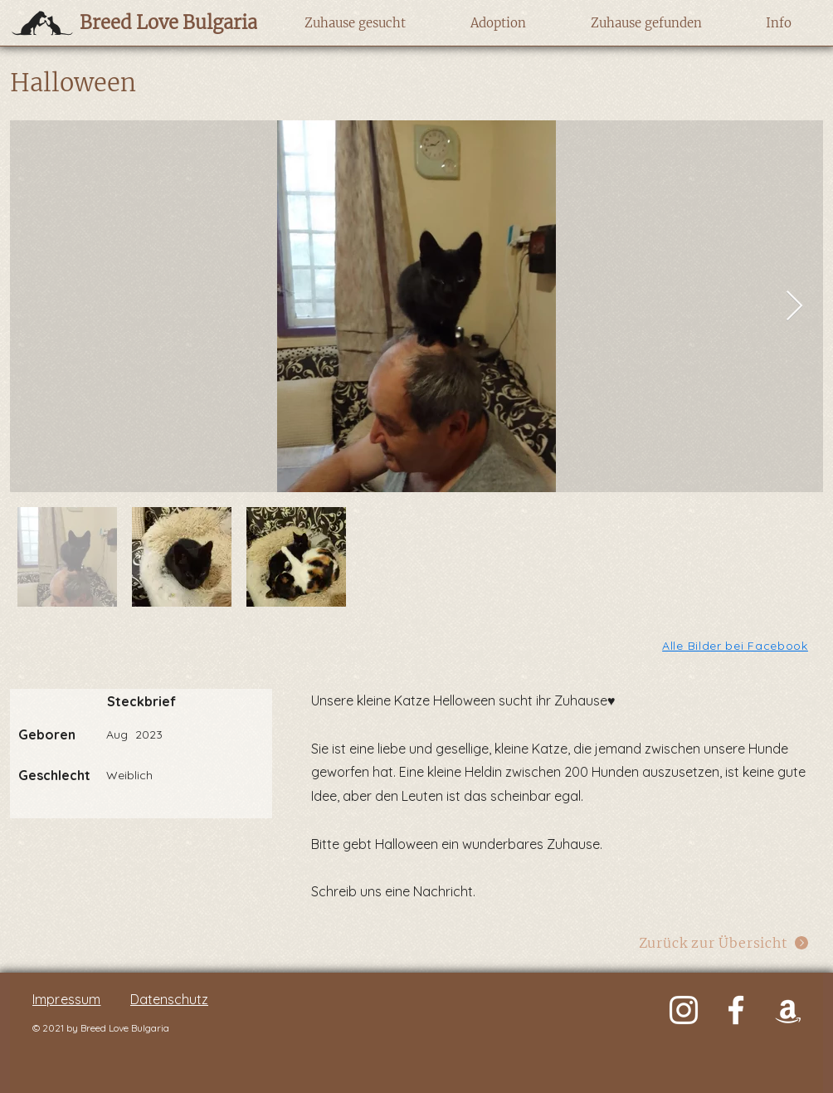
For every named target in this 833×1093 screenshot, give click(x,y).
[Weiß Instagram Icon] (684, 1010)
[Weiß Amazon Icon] (788, 1010)
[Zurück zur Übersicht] (724, 942)
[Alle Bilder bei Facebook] (736, 645)
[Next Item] (794, 306)
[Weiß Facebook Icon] (736, 1010)
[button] (354, 23)
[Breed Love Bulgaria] (152, 22)
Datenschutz (169, 999)
